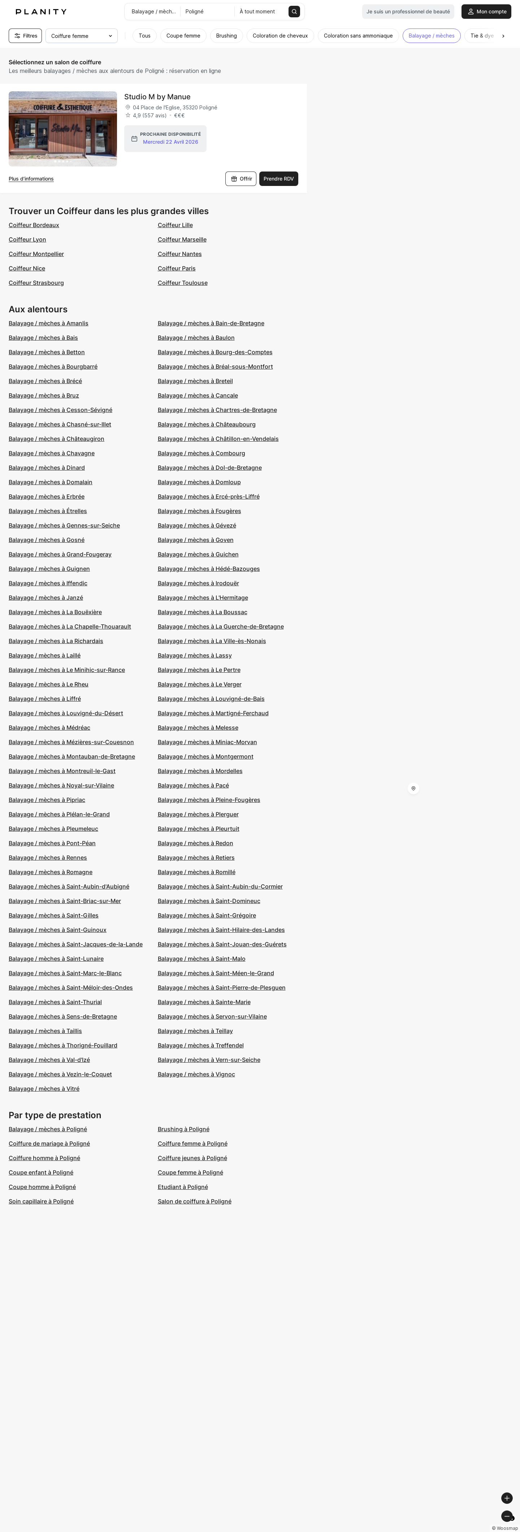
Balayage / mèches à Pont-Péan (52, 843)
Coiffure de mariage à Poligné (49, 1143)
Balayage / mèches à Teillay (195, 1030)
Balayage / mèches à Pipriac (47, 799)
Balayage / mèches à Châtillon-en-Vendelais (218, 438)
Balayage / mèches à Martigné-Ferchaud (213, 713)
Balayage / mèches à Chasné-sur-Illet (60, 424)
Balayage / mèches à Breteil (195, 381)
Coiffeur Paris (177, 268)
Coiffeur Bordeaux (34, 225)
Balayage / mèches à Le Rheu (48, 684)
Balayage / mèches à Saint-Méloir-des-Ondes (71, 987)
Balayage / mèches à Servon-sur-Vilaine (212, 1016)
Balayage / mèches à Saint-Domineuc (209, 900)
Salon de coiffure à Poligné (194, 1201)
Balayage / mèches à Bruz (44, 395)
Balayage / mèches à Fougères (199, 511)
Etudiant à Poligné (183, 1186)
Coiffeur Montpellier (36, 253)
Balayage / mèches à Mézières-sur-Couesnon (71, 742)
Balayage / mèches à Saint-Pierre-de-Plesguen (222, 987)
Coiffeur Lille (175, 225)
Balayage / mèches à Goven (196, 539)
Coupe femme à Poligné (190, 1172)
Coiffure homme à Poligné (44, 1158)
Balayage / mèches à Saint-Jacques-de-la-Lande (76, 944)
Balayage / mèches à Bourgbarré (53, 366)
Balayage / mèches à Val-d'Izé (49, 1059)
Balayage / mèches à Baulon (196, 337)
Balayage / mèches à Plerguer (198, 814)
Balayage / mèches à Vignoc (196, 1074)
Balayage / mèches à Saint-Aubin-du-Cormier (220, 886)
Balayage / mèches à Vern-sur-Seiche (209, 1059)
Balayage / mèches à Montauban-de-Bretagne (72, 756)
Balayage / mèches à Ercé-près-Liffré (209, 496)
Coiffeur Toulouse (183, 282)
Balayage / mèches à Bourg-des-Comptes (215, 352)
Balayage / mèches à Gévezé (197, 525)
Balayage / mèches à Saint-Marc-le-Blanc (65, 973)
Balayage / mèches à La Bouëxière (55, 612)
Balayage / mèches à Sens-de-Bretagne (63, 1016)
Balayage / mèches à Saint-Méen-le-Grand (216, 973)
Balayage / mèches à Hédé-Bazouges (209, 568)
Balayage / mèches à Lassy (195, 655)
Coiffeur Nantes (180, 253)
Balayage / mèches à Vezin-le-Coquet (60, 1074)
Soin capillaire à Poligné (41, 1201)
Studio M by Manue (157, 96)
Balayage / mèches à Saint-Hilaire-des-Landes (221, 929)
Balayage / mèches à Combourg (201, 453)
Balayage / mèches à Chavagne (52, 453)
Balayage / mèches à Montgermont (206, 756)
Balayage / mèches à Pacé (193, 785)
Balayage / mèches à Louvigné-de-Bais (211, 698)
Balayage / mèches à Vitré (44, 1088)
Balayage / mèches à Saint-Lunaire (56, 958)
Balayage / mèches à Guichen (198, 554)
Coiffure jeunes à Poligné (192, 1158)
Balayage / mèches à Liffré (45, 698)
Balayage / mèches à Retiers (196, 857)
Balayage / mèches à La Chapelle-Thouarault (70, 626)
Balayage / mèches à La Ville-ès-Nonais (212, 641)
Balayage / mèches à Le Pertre (199, 669)
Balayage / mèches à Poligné (48, 1129)
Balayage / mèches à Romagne (50, 872)
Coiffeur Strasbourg (36, 282)
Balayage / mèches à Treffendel (201, 1045)
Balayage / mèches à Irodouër (198, 583)
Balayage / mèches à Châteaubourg (207, 424)
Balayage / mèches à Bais (43, 337)
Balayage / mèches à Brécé (45, 381)
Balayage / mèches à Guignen (49, 568)
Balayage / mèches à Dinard (47, 467)
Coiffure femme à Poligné (193, 1143)
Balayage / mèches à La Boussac (202, 612)
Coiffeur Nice (27, 268)
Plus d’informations (31, 178)
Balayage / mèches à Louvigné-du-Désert (66, 713)
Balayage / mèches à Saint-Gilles (54, 915)
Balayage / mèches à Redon (195, 843)
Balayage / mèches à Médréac (49, 727)
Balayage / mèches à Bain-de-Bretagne (211, 323)
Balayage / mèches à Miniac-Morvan (207, 742)
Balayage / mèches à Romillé (196, 872)
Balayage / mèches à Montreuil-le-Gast (62, 770)
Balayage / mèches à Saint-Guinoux (58, 929)
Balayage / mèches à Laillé (45, 655)
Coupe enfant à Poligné (41, 1172)
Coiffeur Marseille (182, 239)
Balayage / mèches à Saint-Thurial (55, 1002)
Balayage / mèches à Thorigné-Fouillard (63, 1045)
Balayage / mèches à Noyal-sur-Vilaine (61, 785)
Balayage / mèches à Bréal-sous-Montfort (215, 366)
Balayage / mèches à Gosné (46, 539)
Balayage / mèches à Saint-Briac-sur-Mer (65, 900)
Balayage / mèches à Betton (47, 352)
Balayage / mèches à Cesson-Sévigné (60, 409)
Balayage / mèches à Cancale (198, 395)
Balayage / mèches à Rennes (48, 857)
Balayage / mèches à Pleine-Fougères (209, 799)
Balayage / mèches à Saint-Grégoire (207, 915)
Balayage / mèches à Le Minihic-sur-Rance (67, 669)
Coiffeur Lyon (27, 239)
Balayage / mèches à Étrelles (48, 511)
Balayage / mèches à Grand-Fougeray (60, 554)
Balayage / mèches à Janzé (46, 597)
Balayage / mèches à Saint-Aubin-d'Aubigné (69, 886)
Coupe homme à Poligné (42, 1186)
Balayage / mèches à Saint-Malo (202, 958)
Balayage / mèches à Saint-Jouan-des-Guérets (222, 944)
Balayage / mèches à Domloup (199, 482)
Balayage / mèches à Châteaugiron (56, 438)
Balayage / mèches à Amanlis (48, 323)
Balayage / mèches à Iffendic (48, 583)
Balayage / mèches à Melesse (198, 727)
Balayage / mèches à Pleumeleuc (53, 828)
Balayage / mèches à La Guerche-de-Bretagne (221, 626)
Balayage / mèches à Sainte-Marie (204, 1002)
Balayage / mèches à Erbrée (46, 496)
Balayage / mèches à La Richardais (56, 641)
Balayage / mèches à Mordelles (200, 770)
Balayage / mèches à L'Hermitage (203, 597)
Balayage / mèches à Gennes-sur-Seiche (64, 525)
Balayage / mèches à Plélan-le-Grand (59, 814)
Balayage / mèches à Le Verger (200, 684)
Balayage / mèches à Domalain (50, 482)
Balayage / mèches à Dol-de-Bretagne (210, 467)
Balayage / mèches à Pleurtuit (198, 828)
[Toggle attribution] (512, 1525)
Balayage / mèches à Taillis (45, 1030)
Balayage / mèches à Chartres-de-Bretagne (217, 409)
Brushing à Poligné (183, 1129)
